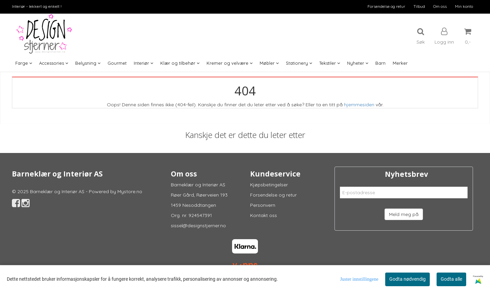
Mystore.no (129, 191)
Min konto (464, 6)
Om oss (440, 6)
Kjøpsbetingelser (269, 185)
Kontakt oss (263, 215)
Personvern (262, 205)
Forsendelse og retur (386, 6)
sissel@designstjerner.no (198, 225)
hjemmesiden (359, 105)
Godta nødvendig (407, 279)
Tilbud (419, 6)
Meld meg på (404, 214)
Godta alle (451, 279)
